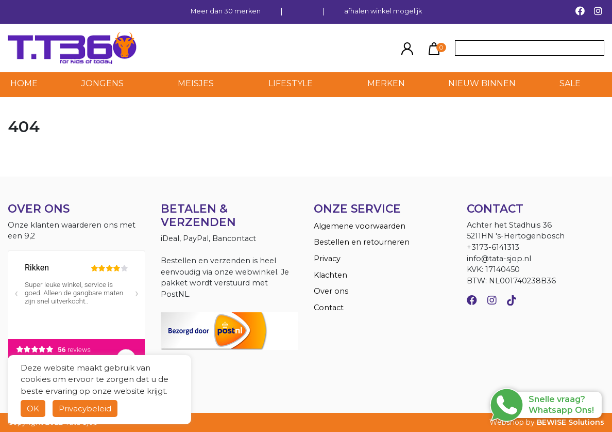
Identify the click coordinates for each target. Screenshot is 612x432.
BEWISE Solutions (570, 422)
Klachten (330, 275)
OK (33, 408)
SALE (570, 83)
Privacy (327, 258)
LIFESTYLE (290, 83)
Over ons (331, 291)
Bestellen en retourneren (362, 242)
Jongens (102, 83)
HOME (24, 83)
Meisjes (196, 83)
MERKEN (386, 83)
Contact (329, 307)
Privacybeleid (85, 408)
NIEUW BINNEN (482, 83)
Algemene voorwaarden (359, 226)
